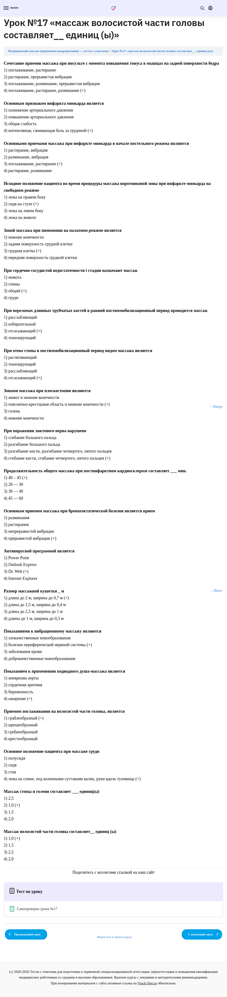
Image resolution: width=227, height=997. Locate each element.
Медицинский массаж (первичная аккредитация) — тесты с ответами (58, 51)
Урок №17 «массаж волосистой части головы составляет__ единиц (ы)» (162, 51)
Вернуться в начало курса (114, 937)
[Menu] (11, 8)
